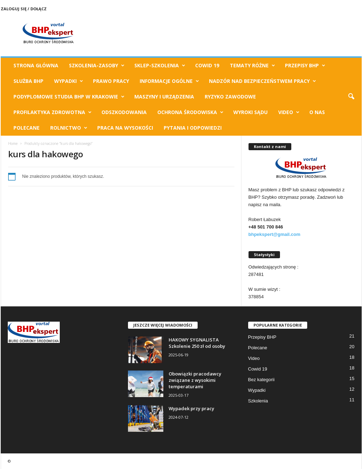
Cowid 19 (207, 65)
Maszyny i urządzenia (164, 96)
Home (13, 143)
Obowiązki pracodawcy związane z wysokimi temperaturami (195, 380)
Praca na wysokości (125, 127)
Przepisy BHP (305, 65)
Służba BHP (28, 81)
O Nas (317, 112)
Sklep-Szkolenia (159, 65)
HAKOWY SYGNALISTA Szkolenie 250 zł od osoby (197, 343)
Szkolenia (258, 400)
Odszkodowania (124, 112)
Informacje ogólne (169, 81)
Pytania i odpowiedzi (193, 127)
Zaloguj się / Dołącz (24, 8)
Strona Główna (35, 65)
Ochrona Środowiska (190, 112)
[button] (351, 96)
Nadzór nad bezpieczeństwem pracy (262, 81)
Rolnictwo (68, 128)
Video (288, 112)
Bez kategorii (261, 379)
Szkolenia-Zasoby (96, 65)
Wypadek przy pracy (191, 408)
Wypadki (68, 81)
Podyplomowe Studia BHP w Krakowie (68, 96)
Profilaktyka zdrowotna (52, 112)
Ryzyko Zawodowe (230, 96)
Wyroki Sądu (250, 112)
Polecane (26, 127)
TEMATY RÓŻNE (252, 65)
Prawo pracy (111, 81)
